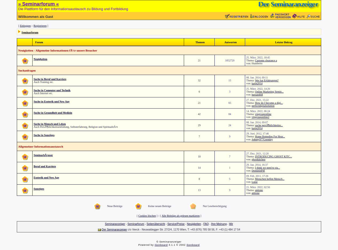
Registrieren (40, 25)
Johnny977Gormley (262, 139)
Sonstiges (39, 188)
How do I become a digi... (269, 102)
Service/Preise (175, 224)
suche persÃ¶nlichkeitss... (269, 125)
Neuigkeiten (40, 59)
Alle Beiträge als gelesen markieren (181, 215)
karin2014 (257, 83)
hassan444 (257, 94)
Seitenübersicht (156, 224)
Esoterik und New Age (46, 177)
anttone (259, 190)
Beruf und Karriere (45, 166)
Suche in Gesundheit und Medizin (53, 112)
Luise (254, 181)
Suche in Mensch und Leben (50, 123)
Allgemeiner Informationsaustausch (40, 146)
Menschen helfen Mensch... (269, 178)
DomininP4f (258, 170)
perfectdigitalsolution (263, 105)
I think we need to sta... (267, 167)
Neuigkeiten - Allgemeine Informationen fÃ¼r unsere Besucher (57, 50)
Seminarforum (30, 32)
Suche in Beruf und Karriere (50, 79)
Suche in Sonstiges (44, 135)
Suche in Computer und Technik (52, 90)
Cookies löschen (147, 215)
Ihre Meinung (218, 224)
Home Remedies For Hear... (270, 136)
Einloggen (25, 25)
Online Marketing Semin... (269, 91)
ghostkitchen (258, 159)
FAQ (206, 224)
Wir (231, 224)
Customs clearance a (266, 60)
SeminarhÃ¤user (43, 155)
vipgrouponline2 (260, 117)
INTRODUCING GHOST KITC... (273, 156)
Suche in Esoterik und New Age (51, 101)
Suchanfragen (26, 70)
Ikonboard (161, 245)
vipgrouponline (263, 114)
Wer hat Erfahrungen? (267, 80)
